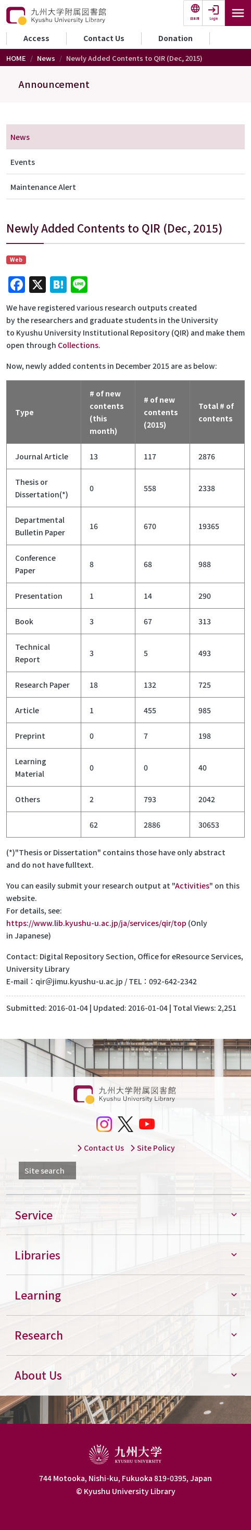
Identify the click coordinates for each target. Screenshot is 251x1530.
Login (214, 18)
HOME (16, 58)
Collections (78, 345)
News (46, 58)
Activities (192, 885)
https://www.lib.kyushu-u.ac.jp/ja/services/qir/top (96, 923)
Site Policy (152, 1147)
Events (22, 162)
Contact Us (103, 38)
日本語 (194, 18)
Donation (175, 38)
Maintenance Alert (43, 187)
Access (36, 38)
